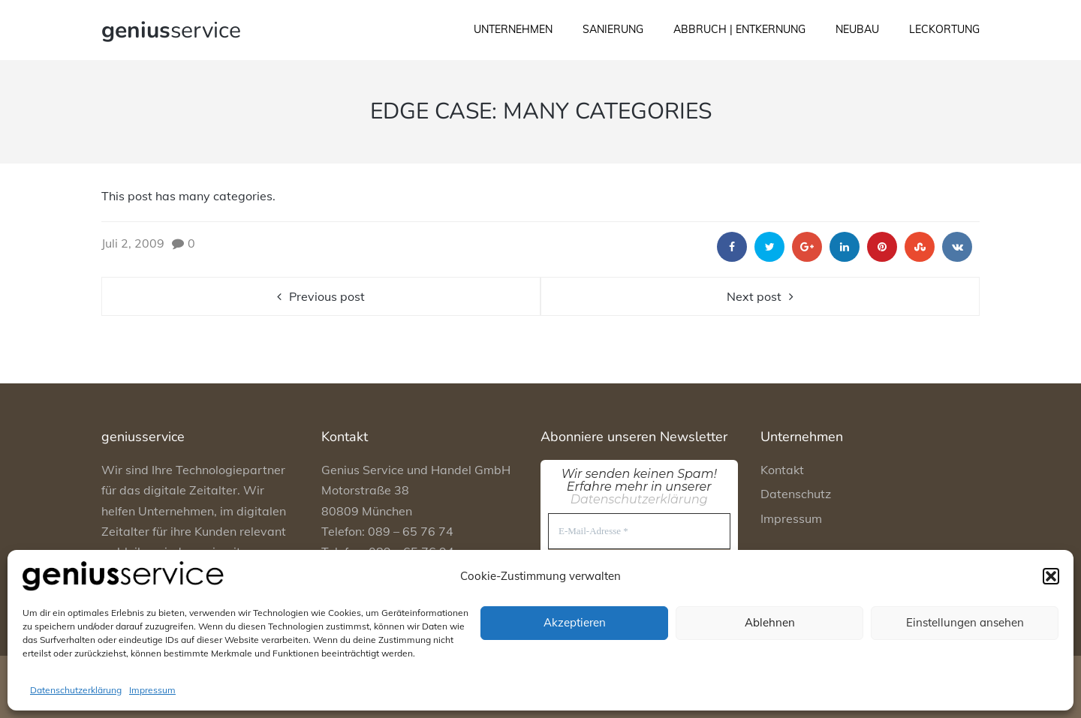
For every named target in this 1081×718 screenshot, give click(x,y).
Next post (754, 296)
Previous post (327, 296)
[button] (1050, 576)
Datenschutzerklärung (76, 689)
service (171, 30)
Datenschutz (795, 493)
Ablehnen (770, 622)
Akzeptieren (575, 622)
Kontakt (782, 469)
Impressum (152, 689)
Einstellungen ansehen (965, 622)
